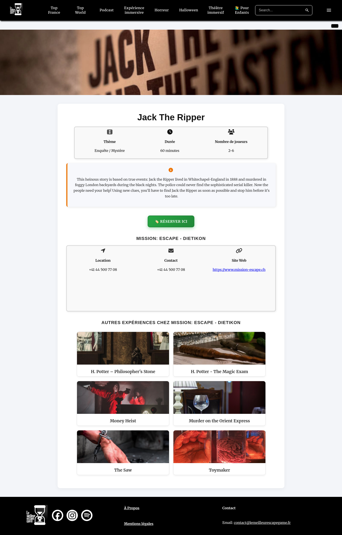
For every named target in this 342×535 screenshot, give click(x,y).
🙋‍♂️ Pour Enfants (242, 10)
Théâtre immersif (215, 10)
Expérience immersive (134, 10)
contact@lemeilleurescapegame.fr (262, 522)
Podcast (107, 10)
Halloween (188, 10)
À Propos (132, 508)
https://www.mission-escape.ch (239, 269)
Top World (80, 10)
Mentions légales (139, 523)
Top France (54, 10)
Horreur (162, 10)
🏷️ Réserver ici (171, 221)
